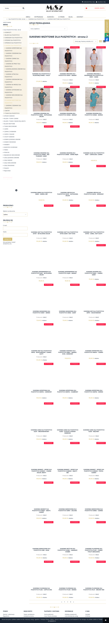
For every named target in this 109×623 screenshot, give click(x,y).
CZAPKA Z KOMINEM (10, 131)
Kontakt (87, 614)
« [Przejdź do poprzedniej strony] (61, 602)
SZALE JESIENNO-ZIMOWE (11, 157)
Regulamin (6, 616)
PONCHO (6, 152)
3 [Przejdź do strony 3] (70, 602)
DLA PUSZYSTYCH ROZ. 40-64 (12, 30)
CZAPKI (6, 129)
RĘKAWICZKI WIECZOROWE (12, 155)
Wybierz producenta (9, 211)
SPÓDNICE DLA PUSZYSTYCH (13, 43)
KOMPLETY (8, 32)
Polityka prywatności (71, 614)
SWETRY (7, 110)
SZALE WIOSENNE (9, 165)
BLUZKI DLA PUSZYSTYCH (12, 35)
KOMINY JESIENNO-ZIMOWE (12, 139)
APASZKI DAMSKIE (9, 116)
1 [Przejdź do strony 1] (64, 602)
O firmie (87, 616)
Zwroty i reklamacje (8, 614)
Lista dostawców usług (71, 616)
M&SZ (71, 80)
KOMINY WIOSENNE (10, 142)
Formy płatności (48, 614)
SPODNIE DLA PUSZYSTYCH (13, 40)
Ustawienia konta (29, 616)
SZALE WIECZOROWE (10, 163)
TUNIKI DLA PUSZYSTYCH (12, 113)
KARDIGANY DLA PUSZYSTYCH (13, 37)
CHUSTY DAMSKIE (9, 137)
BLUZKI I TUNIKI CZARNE (11, 118)
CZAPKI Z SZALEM (9, 134)
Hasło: (5, 232)
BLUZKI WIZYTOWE (9, 124)
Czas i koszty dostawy (50, 616)
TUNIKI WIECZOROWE (10, 126)
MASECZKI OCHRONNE (10, 147)
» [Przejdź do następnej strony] (73, 602)
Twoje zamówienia (29, 614)
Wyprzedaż (7, 170)
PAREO (6, 150)
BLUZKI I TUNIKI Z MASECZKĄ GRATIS (15, 121)
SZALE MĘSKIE (8, 160)
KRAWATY (7, 144)
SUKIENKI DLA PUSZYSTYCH (13, 45)
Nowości (6, 168)
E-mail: (5, 225)
